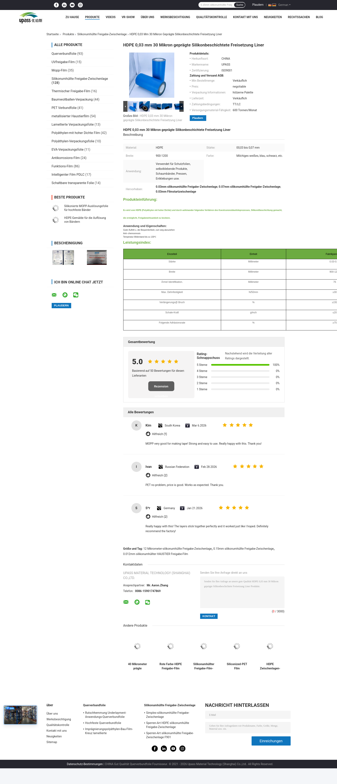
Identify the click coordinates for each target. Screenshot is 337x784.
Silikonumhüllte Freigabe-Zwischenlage (102, 34)
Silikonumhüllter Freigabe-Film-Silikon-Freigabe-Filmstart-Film (204, 666)
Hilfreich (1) (159, 434)
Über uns (147, 17)
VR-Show (128, 17)
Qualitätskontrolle (211, 17)
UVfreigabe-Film (63, 62)
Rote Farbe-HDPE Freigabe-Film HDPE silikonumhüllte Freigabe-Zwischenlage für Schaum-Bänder (170, 666)
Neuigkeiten (273, 17)
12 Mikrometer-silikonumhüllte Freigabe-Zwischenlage (177, 548)
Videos (111, 17)
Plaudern (257, 4)
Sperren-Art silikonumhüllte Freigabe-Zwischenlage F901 (170, 735)
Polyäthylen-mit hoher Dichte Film (76, 133)
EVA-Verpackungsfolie (68, 149)
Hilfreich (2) (160, 475)
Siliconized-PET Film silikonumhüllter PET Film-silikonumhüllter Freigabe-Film (237, 666)
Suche (239, 4)
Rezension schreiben (161, 388)
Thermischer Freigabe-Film (71, 91)
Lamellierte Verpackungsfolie (73, 124)
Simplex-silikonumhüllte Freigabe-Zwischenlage (167, 714)
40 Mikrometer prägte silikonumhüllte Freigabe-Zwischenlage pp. (137, 666)
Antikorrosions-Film (66, 158)
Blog (319, 17)
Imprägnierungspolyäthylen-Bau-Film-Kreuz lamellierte (109, 731)
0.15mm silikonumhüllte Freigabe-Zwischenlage (243, 548)
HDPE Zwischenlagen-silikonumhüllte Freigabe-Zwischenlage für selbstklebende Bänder (270, 666)
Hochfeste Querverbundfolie (103, 723)
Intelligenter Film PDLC (68, 175)
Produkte (92, 17)
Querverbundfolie (64, 54)
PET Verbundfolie (64, 108)
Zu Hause (72, 17)
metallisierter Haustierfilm (70, 116)
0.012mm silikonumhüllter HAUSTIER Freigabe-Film (155, 554)
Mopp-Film (59, 70)
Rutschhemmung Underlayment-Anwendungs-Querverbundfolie (106, 714)
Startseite (53, 34)
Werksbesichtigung (175, 17)
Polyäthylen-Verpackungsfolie (73, 141)
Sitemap (52, 742)
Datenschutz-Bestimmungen (85, 764)
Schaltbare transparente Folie (73, 183)
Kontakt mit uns (245, 17)
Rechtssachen (299, 17)
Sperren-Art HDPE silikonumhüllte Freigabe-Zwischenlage (167, 725)
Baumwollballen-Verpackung (72, 99)
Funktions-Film (62, 166)
